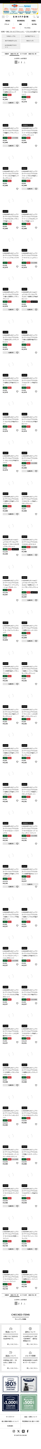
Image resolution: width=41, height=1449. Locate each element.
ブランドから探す (31, 31)
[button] (24, 62)
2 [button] (18, 62)
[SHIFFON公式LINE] (23, 1431)
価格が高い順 (32, 54)
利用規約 (10, 1426)
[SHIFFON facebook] (27, 1431)
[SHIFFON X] (18, 1431)
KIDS (34, 20)
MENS (7, 20)
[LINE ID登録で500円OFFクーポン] (29, 1402)
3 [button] (21, 62)
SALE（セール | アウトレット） (15, 31)
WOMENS (21, 20)
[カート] (37, 16)
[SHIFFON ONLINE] (20, 16)
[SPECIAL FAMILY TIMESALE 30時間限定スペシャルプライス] (11, 1384)
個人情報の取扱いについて (10, 1421)
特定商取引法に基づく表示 (30, 1421)
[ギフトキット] (29, 1384)
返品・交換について (30, 1417)
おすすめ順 (23, 54)
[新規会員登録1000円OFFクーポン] (11, 1402)
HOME (3, 31)
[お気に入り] (7, 16)
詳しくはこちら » (12, 1344)
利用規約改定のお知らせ (20, 2)
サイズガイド (10, 1417)
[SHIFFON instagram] (14, 1431)
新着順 (7, 54)
